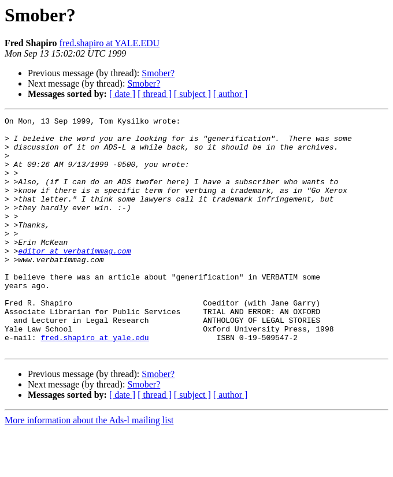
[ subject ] (192, 94)
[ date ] (122, 94)
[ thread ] (155, 94)
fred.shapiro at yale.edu (94, 382)
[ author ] (230, 94)
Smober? (158, 73)
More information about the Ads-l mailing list (89, 467)
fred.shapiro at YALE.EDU (110, 43)
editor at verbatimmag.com (74, 278)
